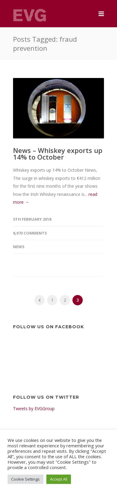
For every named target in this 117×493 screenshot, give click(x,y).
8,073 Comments (30, 233)
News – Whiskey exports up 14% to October (57, 153)
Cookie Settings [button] (25, 479)
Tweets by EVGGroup (34, 408)
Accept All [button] (58, 479)
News (19, 246)
